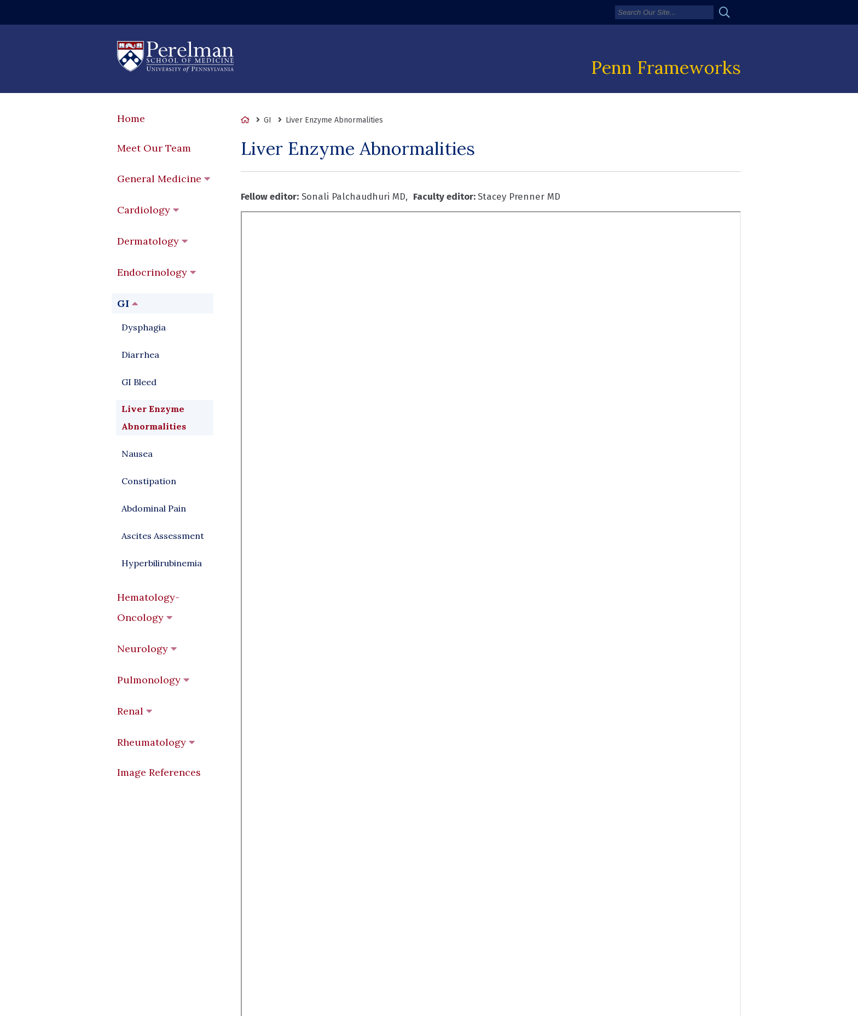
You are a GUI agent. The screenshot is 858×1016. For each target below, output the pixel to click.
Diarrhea (140, 354)
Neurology (142, 648)
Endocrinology (152, 272)
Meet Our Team (154, 148)
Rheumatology (151, 742)
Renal (130, 711)
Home (131, 118)
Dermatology (148, 241)
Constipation (148, 480)
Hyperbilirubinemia (161, 563)
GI (123, 303)
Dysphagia (143, 327)
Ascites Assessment (162, 535)
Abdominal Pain (153, 508)
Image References (159, 772)
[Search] (664, 12)
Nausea (137, 453)
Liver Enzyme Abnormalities (153, 417)
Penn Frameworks (666, 67)
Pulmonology (149, 680)
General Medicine (159, 178)
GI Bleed (138, 381)
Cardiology (143, 210)
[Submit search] (728, 12)
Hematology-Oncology (148, 607)
